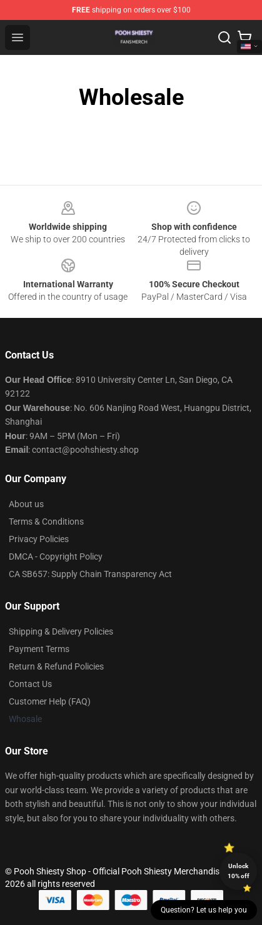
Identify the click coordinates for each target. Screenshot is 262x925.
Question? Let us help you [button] (204, 910)
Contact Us (30, 684)
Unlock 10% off (238, 871)
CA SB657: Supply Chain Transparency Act (90, 574)
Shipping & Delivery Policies (61, 631)
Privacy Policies (39, 539)
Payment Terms (39, 649)
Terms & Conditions (46, 522)
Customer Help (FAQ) (50, 701)
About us (26, 504)
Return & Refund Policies (56, 666)
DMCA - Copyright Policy (56, 556)
